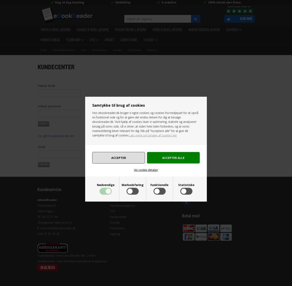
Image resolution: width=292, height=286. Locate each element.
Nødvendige (106, 185)
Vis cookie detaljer (146, 170)
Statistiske (186, 185)
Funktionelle (159, 185)
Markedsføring (133, 185)
